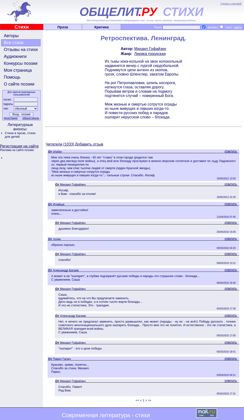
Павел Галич (62, 359)
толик (57, 239)
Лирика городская (150, 54)
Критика (101, 27)
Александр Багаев (66, 270)
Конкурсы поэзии (20, 63)
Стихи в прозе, (16, 133)
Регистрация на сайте (19, 146)
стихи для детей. (20, 134)
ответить (230, 151)
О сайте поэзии (19, 84)
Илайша (58, 204)
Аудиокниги (15, 56)
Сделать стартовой (231, 3)
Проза (62, 27)
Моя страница (18, 70)
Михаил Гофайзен (150, 49)
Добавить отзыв (89, 144)
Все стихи (13, 42)
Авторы (11, 35)
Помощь (12, 77)
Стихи (22, 27)
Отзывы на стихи (21, 49)
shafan (57, 151)
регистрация (11, 118)
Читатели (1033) (60, 144)
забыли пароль (30, 118)
